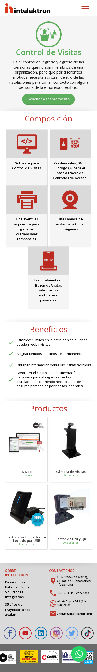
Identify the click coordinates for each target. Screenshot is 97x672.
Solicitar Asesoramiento (48, 99)
